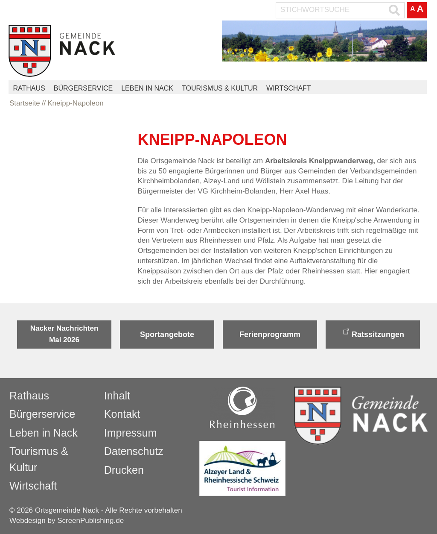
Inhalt (117, 396)
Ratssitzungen (378, 334)
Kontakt (122, 414)
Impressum (130, 433)
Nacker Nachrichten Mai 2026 (64, 333)
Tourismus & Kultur (220, 88)
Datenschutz (133, 451)
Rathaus (29, 88)
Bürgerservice (83, 88)
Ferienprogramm (269, 334)
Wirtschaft (288, 88)
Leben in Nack (147, 88)
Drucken (124, 470)
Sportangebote (167, 334)
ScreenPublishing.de (90, 520)
